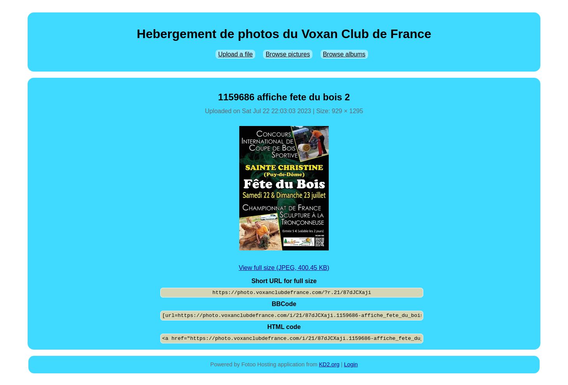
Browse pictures (288, 54)
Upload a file (235, 54)
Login (351, 364)
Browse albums (344, 54)
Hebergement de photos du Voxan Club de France (284, 34)
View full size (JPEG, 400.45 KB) (284, 267)
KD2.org (329, 364)
